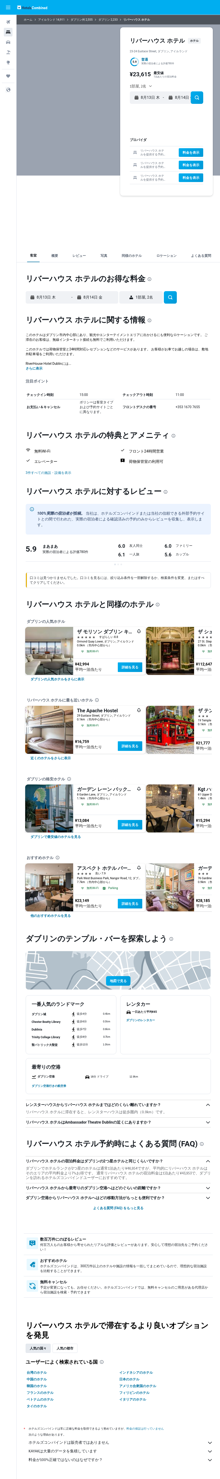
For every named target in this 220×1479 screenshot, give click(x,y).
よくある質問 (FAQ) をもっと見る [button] (118, 1208)
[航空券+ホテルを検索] (8, 52)
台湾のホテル (37, 1372)
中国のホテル (37, 1379)
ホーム (28, 19)
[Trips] (8, 76)
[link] (57, 679)
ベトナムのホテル (40, 1399)
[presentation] (149, 279)
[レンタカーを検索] (8, 42)
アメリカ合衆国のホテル (137, 1386)
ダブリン (104, 19)
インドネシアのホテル (136, 1372)
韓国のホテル (37, 1386)
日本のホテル (129, 1379)
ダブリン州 (78, 19)
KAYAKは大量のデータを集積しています (121, 1451)
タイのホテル (37, 1406)
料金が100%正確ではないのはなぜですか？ (121, 1460)
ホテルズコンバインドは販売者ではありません (121, 1443)
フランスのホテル (40, 1393)
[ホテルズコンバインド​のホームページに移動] (32, 7)
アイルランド (46, 19)
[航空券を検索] (8, 22)
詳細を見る (130, 667)
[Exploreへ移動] (8, 62)
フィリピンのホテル (134, 1393)
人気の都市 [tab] (65, 1348)
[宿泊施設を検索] (8, 32)
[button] (8, 7)
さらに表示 (34, 368)
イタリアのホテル (132, 1399)
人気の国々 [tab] (38, 1348)
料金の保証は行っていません (145, 1428)
